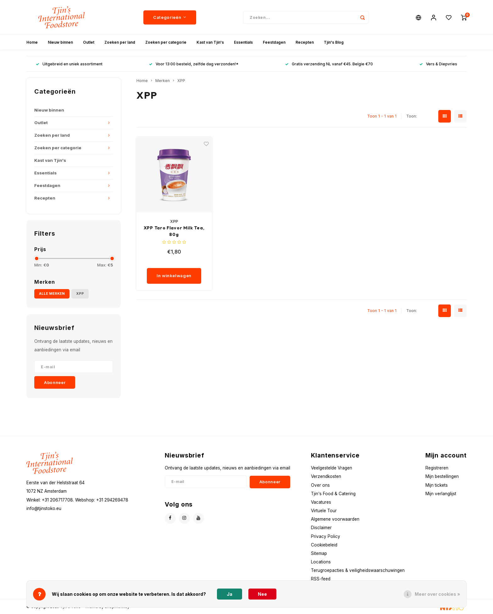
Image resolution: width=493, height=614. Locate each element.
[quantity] (176, 261)
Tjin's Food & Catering (333, 493)
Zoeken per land (119, 42)
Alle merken (52, 293)
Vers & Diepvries (438, 64)
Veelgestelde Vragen (331, 467)
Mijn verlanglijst (440, 493)
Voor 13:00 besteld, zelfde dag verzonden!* (193, 64)
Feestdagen (274, 42)
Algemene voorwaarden (335, 519)
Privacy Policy (325, 536)
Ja (229, 594)
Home (32, 42)
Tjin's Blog (334, 42)
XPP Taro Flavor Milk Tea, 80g (174, 231)
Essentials (243, 42)
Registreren (436, 467)
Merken (162, 80)
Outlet (88, 42)
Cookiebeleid (324, 544)
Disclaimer (321, 527)
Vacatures (321, 502)
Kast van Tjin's (210, 42)
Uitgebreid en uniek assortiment (69, 64)
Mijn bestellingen (442, 476)
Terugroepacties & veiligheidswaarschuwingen (358, 570)
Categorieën (169, 17)
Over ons (320, 485)
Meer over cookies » (437, 594)
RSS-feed (320, 578)
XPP (80, 293)
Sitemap (319, 553)
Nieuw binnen (60, 42)
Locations (321, 561)
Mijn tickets (436, 485)
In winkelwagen (174, 275)
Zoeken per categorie (165, 42)
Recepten (305, 42)
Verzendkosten (326, 476)
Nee (262, 594)
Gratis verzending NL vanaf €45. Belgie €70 (329, 64)
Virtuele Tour (324, 510)
